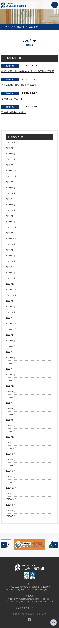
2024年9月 (10, 244)
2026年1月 (10, 165)
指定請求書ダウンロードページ (29, 608)
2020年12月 (11, 437)
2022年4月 (10, 369)
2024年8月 (10, 250)
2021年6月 (10, 409)
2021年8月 (10, 397)
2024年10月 (11, 239)
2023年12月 (11, 284)
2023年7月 (10, 307)
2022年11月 (11, 329)
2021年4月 (10, 414)
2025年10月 (11, 182)
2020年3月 (10, 471)
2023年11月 (11, 290)
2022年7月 (10, 352)
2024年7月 (10, 256)
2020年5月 (10, 460)
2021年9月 (10, 392)
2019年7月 (10, 516)
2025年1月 (10, 222)
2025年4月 (10, 210)
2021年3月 (10, 420)
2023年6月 (10, 312)
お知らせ (21, 27)
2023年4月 (10, 318)
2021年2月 (10, 426)
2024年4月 (10, 267)
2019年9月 (10, 505)
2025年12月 (11, 171)
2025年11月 (11, 176)
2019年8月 (10, 511)
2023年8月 (10, 301)
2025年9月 (10, 188)
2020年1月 (10, 482)
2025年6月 (10, 205)
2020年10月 (11, 448)
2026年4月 (10, 154)
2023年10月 (11, 295)
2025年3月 (10, 216)
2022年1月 (10, 380)
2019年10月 (11, 499)
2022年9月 (10, 341)
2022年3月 (10, 375)
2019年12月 (11, 488)
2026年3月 (10, 159)
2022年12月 (11, 324)
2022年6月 (10, 358)
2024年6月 (10, 261)
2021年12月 (11, 386)
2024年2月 (10, 273)
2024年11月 (11, 233)
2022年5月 (10, 363)
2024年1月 (10, 278)
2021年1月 (10, 431)
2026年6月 (10, 142)
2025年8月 (10, 193)
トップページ (7, 27)
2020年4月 (10, 465)
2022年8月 (10, 346)
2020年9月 (10, 454)
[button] (54, 5)
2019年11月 (11, 494)
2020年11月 (11, 443)
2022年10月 (11, 335)
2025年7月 (10, 199)
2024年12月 (11, 227)
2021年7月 (10, 403)
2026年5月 (10, 148)
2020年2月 (10, 477)
